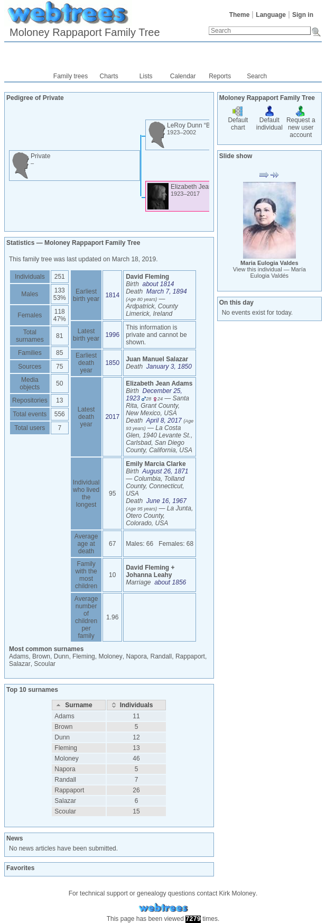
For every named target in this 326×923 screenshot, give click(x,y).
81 (59, 336)
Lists (146, 76)
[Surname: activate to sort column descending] (78, 705)
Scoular (44, 664)
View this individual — (269, 272)
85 (59, 353)
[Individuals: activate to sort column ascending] (136, 705)
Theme (239, 15)
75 (59, 366)
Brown (41, 656)
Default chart (238, 120)
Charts (109, 76)
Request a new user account (300, 124)
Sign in (302, 15)
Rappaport (190, 656)
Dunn (61, 656)
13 (59, 400)
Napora (136, 656)
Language (271, 15)
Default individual (269, 120)
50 (59, 383)
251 (59, 276)
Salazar (20, 664)
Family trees (70, 76)
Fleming (83, 656)
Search (257, 76)
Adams (19, 656)
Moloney (110, 656)
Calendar (183, 76)
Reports (220, 76)
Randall (161, 656)
